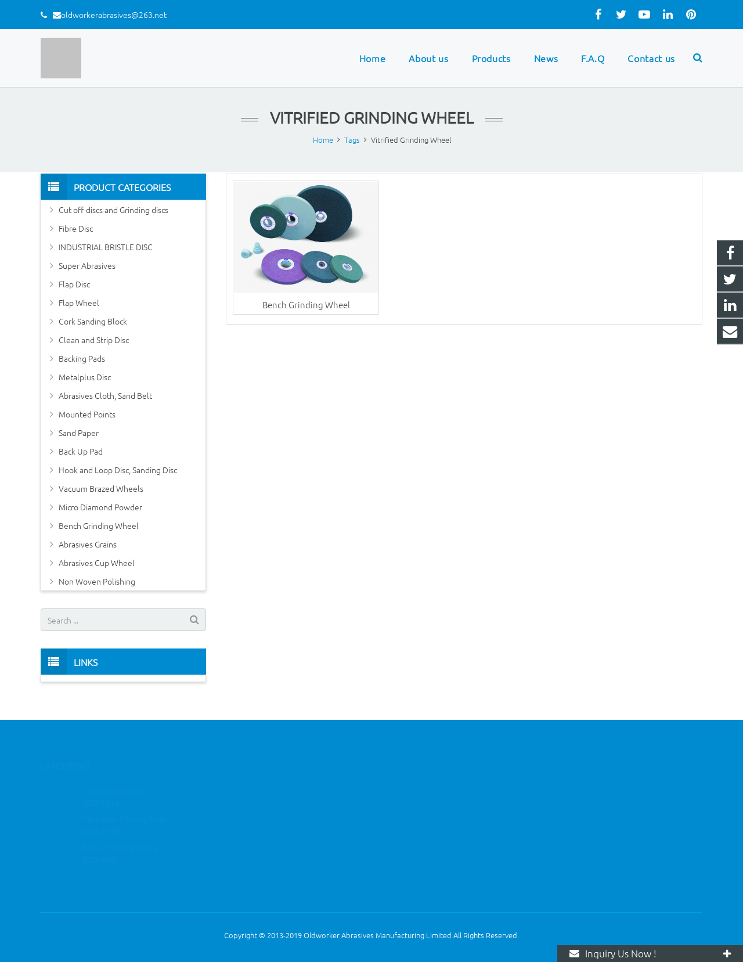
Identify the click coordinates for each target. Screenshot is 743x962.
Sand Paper (79, 432)
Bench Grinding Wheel (306, 304)
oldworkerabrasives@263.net (114, 14)
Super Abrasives (87, 265)
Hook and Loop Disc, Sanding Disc (118, 469)
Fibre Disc (76, 228)
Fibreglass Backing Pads (124, 802)
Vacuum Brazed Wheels (101, 488)
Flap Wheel (79, 302)
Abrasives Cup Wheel (97, 562)
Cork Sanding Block (93, 321)
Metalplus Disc (85, 377)
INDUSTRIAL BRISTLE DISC (106, 247)
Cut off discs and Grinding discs (113, 209)
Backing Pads (82, 358)
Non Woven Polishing (97, 581)
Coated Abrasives (113, 773)
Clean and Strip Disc (94, 339)
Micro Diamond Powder (100, 507)
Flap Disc (74, 284)
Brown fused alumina (120, 830)
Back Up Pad (81, 451)
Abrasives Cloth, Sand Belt (105, 395)
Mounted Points (87, 414)
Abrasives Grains (88, 544)
